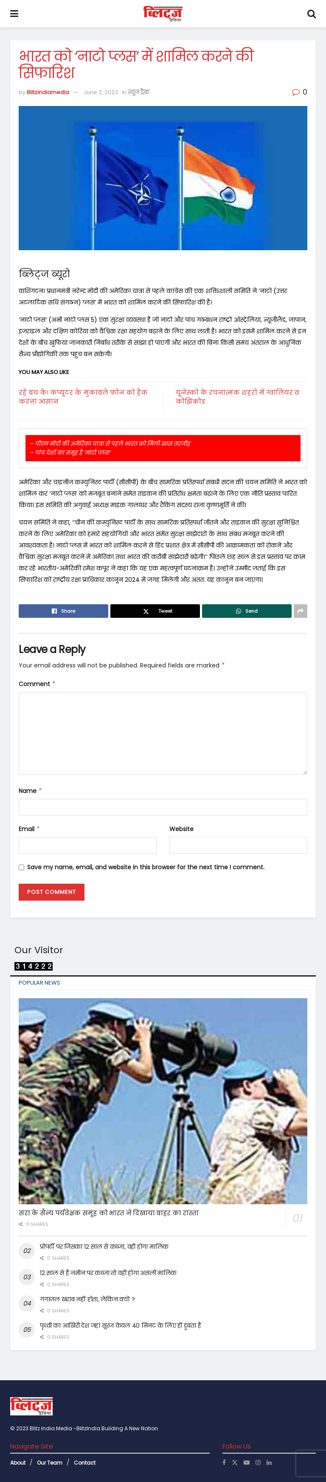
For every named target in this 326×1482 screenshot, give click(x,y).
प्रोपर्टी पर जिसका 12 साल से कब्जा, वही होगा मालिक (104, 1246)
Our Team (49, 1462)
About (17, 1462)
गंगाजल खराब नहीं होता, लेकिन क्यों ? (87, 1299)
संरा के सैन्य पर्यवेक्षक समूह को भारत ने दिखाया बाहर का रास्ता (109, 1212)
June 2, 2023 (101, 92)
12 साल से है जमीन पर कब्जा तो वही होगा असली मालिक (108, 1273)
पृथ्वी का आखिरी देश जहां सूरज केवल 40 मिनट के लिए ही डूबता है (120, 1325)
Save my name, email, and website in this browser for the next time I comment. (145, 867)
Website (181, 829)
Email (29, 829)
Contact (85, 1462)
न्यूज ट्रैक (138, 92)
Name (30, 790)
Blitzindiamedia (48, 92)
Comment (37, 684)
